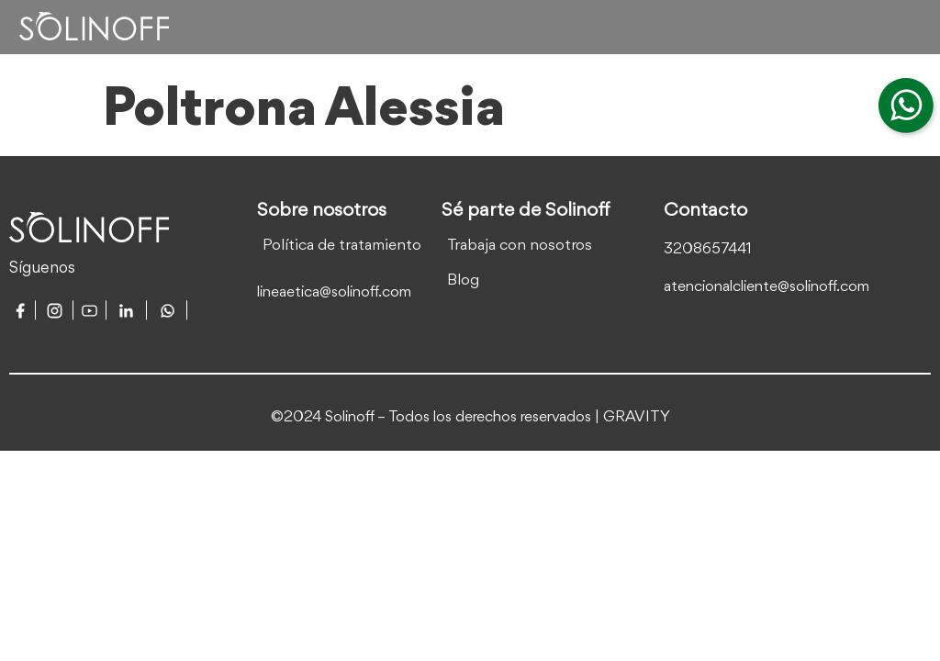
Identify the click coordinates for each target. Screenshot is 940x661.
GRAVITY (636, 417)
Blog (463, 280)
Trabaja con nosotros (519, 245)
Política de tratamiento (342, 245)
